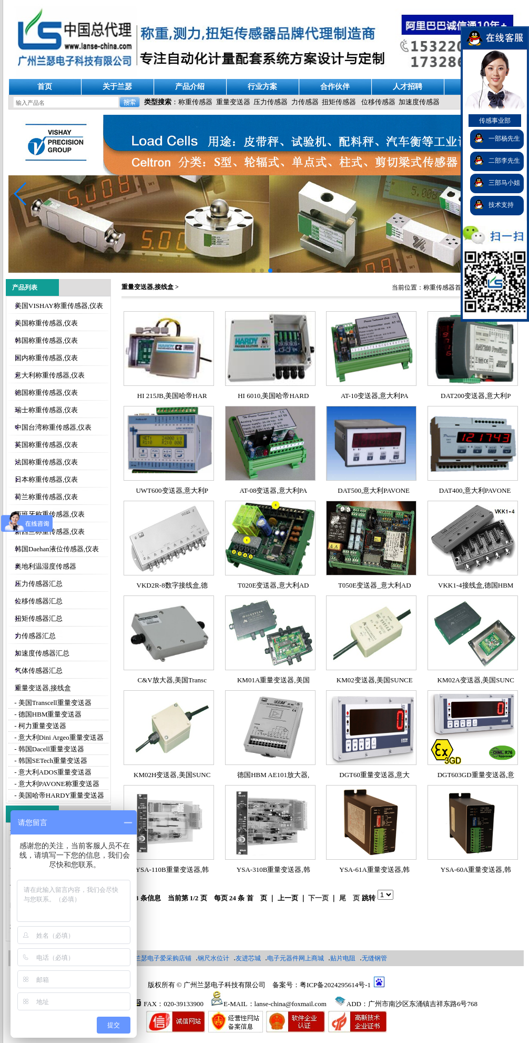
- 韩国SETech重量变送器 (50, 760)
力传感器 (305, 102)
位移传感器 (378, 102)
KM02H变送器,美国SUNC (172, 775)
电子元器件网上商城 (295, 958)
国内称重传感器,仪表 (46, 358)
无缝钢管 (374, 958)
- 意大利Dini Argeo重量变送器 (58, 737)
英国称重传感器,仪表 (46, 445)
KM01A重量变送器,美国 (273, 680)
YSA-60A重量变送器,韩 (476, 869)
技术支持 (501, 204)
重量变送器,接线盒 (43, 688)
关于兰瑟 (117, 87)
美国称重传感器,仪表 (46, 323)
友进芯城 (248, 958)
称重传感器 (195, 102)
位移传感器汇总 (39, 601)
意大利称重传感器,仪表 (50, 375)
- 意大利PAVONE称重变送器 (56, 784)
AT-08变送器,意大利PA (273, 490)
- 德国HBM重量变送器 (47, 714)
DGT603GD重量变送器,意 (476, 775)
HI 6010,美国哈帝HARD (273, 396)
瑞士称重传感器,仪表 (46, 410)
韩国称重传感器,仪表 (46, 340)
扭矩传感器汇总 (39, 618)
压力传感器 (270, 102)
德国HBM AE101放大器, (273, 775)
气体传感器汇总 (39, 670)
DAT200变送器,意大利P (476, 396)
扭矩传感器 (339, 102)
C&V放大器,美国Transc (172, 680)
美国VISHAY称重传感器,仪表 (59, 306)
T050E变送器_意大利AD (374, 585)
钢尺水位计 (213, 958)
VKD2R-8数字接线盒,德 (172, 585)
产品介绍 (190, 87)
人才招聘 (407, 87)
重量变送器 (233, 102)
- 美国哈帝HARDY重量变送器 (58, 795)
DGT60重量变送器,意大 (374, 775)
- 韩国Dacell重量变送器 (48, 749)
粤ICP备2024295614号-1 (335, 985)
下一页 (318, 898)
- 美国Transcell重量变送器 (52, 703)
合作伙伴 (335, 87)
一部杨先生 (504, 138)
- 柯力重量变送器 (39, 726)
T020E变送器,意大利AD (273, 585)
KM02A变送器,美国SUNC (476, 680)
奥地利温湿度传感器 (45, 566)
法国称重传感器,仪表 (46, 462)
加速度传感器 (419, 102)
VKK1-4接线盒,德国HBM (475, 585)
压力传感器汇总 (39, 584)
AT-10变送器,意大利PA (375, 396)
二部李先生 (504, 160)
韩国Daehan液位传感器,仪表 (57, 549)
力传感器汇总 (35, 636)
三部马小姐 (504, 182)
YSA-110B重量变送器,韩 (172, 869)
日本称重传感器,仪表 (46, 479)
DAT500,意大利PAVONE (374, 490)
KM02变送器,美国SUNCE (375, 680)
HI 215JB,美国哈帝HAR (172, 396)
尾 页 (349, 898)
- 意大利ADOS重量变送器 (52, 772)
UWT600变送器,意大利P (172, 490)
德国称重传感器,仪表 (46, 392)
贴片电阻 (342, 958)
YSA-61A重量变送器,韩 (374, 869)
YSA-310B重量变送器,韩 (273, 869)
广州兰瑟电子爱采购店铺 (156, 958)
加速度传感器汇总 (42, 653)
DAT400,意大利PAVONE (476, 490)
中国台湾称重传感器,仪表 (53, 427)
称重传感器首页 (445, 287)
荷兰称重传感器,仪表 (46, 497)
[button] (21, 193)
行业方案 (262, 87)
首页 (44, 87)
